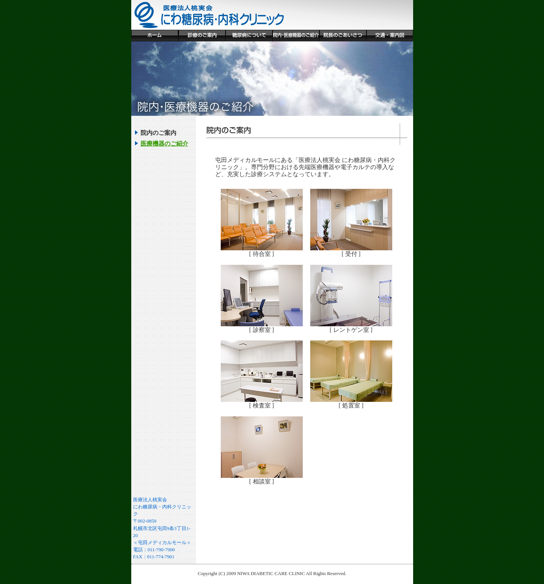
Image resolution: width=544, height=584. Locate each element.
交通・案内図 (389, 35)
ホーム (154, 35)
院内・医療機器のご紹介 (295, 35)
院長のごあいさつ (342, 35)
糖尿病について (248, 35)
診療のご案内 (201, 35)
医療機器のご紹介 (164, 143)
